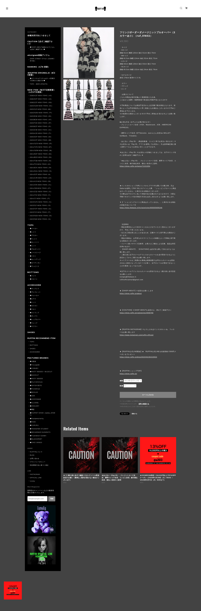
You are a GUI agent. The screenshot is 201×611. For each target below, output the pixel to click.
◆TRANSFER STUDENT (39, 431)
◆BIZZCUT (34, 377)
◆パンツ (33, 276)
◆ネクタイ (34, 306)
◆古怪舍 (33, 363)
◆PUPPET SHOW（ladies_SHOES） (42, 416)
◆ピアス (33, 299)
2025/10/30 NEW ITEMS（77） (41, 113)
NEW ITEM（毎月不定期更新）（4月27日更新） (41, 91)
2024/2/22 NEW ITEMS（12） (41, 192)
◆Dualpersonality (37, 421)
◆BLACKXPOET (36, 441)
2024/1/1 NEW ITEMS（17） (40, 198)
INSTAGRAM (35, 476)
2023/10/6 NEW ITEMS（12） (41, 219)
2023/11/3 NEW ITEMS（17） (40, 212)
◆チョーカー (34, 295)
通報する (134, 414)
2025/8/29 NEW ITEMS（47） (41, 120)
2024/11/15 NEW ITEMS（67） (41, 147)
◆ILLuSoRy (34, 405)
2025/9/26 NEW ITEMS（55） (41, 116)
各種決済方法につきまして (39, 35)
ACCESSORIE (34, 285)
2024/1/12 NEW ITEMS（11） (40, 195)
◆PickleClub (35, 391)
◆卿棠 (32, 411)
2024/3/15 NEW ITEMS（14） (41, 185)
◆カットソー (34, 242)
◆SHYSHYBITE (36, 388)
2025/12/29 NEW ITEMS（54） (41, 106)
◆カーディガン (35, 263)
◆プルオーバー (35, 249)
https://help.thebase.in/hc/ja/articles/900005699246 (141, 208)
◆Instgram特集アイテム (38, 55)
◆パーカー (34, 228)
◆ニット (33, 246)
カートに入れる (148, 395)
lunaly (32, 483)
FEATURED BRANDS (38, 360)
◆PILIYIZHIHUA (36, 384)
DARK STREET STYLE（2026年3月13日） (42, 60)
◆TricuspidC (35, 367)
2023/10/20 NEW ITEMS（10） (41, 216)
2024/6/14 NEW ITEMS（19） (41, 168)
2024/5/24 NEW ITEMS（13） (41, 171)
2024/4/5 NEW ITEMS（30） (41, 181)
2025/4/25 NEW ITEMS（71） (41, 133)
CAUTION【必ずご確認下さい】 (40, 42)
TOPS (30, 225)
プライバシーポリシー (37, 464)
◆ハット (33, 302)
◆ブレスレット (35, 292)
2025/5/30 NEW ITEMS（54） (41, 130)
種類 (121, 381)
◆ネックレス (34, 288)
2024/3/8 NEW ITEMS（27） (41, 188)
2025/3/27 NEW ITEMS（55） (41, 137)
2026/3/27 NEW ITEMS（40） (41, 99)
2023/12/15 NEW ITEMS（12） (41, 202)
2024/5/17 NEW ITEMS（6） (40, 174)
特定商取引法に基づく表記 (39, 467)
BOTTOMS (33, 272)
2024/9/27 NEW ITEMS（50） (41, 154)
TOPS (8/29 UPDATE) (39, 84)
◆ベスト (33, 256)
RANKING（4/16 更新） (38, 67)
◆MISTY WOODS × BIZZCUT (41, 374)
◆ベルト (33, 309)
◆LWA (32, 398)
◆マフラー (34, 326)
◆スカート (34, 279)
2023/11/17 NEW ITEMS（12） (41, 209)
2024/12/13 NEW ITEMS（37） (41, 143)
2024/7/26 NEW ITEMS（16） (41, 161)
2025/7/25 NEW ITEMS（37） (41, 123)
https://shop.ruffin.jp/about (131, 293)
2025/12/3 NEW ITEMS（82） (41, 109)
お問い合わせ (34, 461)
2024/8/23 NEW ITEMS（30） (41, 157)
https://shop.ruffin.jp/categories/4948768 (136, 313)
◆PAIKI (33, 424)
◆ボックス (34, 316)
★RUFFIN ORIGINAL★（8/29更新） (41, 74)
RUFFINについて (36, 454)
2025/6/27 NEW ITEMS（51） (41, 126)
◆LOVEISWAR (35, 401)
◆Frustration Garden (38, 438)
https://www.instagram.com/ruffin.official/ (137, 335)
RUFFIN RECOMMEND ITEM (40, 339)
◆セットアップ (35, 259)
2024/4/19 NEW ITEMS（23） (41, 178)
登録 (51, 501)
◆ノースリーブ (35, 252)
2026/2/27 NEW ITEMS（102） (41, 102)
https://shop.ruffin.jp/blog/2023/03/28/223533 (138, 357)
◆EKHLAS (34, 394)
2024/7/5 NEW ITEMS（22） (41, 164)
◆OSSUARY (34, 408)
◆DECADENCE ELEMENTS (40, 434)
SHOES (31, 332)
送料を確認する (144, 404)
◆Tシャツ (33, 239)
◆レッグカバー (35, 319)
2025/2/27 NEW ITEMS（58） (41, 140)
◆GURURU (34, 427)
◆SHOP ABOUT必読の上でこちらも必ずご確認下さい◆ (42, 48)
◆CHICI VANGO (36, 445)
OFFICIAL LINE (35, 480)
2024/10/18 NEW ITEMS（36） (41, 150)
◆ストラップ (34, 313)
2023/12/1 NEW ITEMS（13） (40, 205)
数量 (121, 386)
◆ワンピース (34, 266)
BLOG (32, 457)
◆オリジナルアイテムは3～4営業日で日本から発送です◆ (42, 79)
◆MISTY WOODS (36, 381)
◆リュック (34, 323)
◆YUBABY (34, 370)
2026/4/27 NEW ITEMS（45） (41, 95)
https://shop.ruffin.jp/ (128, 374)
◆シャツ (33, 232)
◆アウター (34, 235)
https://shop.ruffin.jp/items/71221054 (135, 166)
